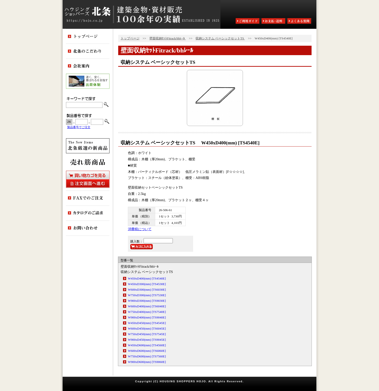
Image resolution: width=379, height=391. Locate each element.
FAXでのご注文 (87, 198)
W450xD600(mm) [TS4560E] (147, 345)
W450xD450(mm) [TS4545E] (147, 323)
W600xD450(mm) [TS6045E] (147, 328)
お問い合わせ (87, 228)
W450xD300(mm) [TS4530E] (147, 284)
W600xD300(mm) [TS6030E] (147, 289)
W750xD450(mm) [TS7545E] (147, 334)
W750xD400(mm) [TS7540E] (147, 312)
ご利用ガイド (248, 21)
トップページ (130, 38)
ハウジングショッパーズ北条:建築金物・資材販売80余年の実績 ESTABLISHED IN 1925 (141, 14)
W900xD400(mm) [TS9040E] (147, 317)
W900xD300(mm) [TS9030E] (147, 300)
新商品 (87, 145)
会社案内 (87, 66)
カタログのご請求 (87, 213)
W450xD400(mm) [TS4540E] (147, 278)
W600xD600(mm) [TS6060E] (147, 351)
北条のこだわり (87, 51)
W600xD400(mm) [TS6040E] (147, 306)
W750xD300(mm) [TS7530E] (147, 295)
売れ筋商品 (87, 162)
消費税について (140, 229)
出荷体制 (87, 81)
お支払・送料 (274, 21)
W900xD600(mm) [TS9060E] (147, 362)
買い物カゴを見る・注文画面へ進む (87, 179)
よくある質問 (299, 21)
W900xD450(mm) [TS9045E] (147, 339)
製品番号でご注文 (78, 127)
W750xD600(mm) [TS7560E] (147, 356)
